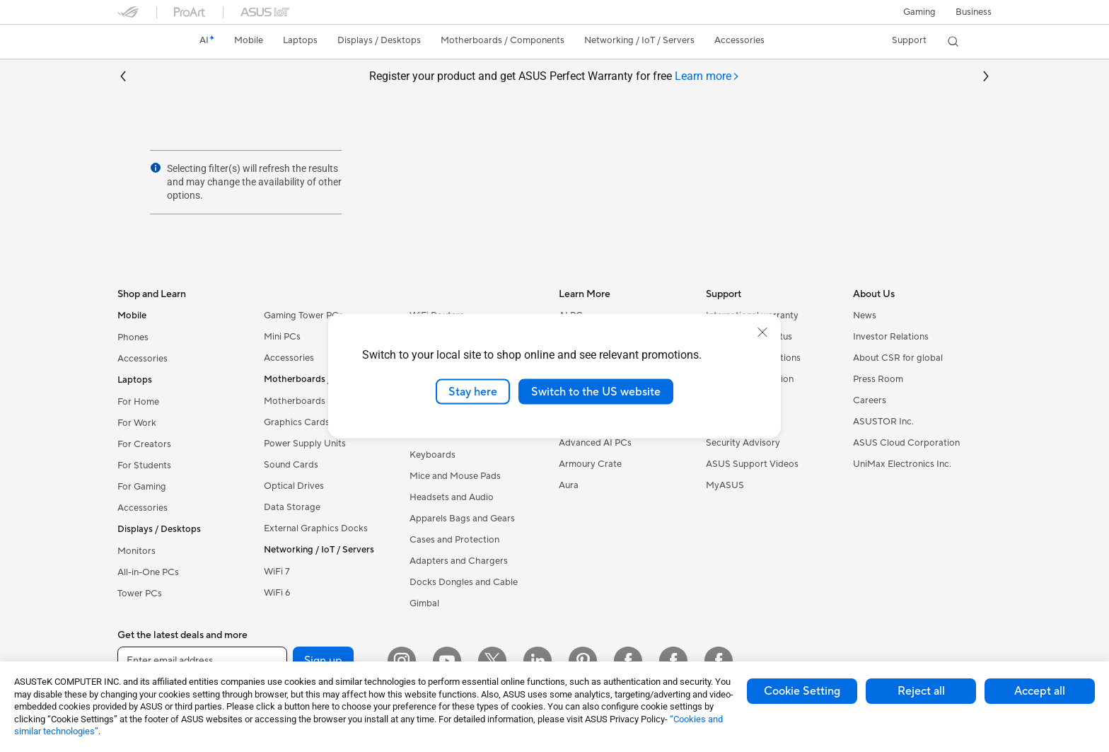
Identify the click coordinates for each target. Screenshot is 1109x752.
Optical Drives (294, 486)
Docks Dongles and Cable (464, 582)
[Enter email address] (202, 661)
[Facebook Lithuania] (673, 661)
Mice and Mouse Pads (455, 476)
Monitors (136, 551)
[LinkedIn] (537, 661)
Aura (569, 485)
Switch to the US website (596, 391)
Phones (133, 337)
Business (974, 12)
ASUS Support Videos (752, 464)
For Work (136, 423)
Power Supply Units (305, 443)
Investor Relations (891, 336)
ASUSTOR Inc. (883, 421)
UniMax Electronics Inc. (902, 464)
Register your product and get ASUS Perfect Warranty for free (554, 76)
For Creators (144, 444)
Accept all (1039, 691)
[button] (919, 12)
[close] (762, 331)
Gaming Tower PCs (303, 315)
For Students (144, 465)
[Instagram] (402, 661)
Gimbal (424, 603)
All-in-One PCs (148, 572)
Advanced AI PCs (595, 443)
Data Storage (292, 507)
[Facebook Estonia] (628, 661)
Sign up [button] (323, 661)
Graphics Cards (297, 422)
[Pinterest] (583, 661)
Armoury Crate (590, 464)
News (864, 315)
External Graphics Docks (316, 528)
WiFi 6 (277, 592)
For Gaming (141, 486)
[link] (141, 42)
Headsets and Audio (452, 497)
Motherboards (294, 401)
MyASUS (725, 485)
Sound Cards (291, 464)
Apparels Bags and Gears (462, 518)
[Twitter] (492, 661)
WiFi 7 (277, 571)
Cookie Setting (802, 691)
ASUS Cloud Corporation (906, 443)
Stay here (472, 391)
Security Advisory (743, 443)
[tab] (707, 76)
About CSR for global (898, 358)
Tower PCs (139, 593)
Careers (869, 400)
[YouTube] (447, 661)
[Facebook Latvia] (718, 661)
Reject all (921, 691)
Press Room (878, 379)
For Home (138, 401)
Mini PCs (282, 336)
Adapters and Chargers (459, 561)
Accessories (142, 358)
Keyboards (432, 455)
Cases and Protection (454, 539)
